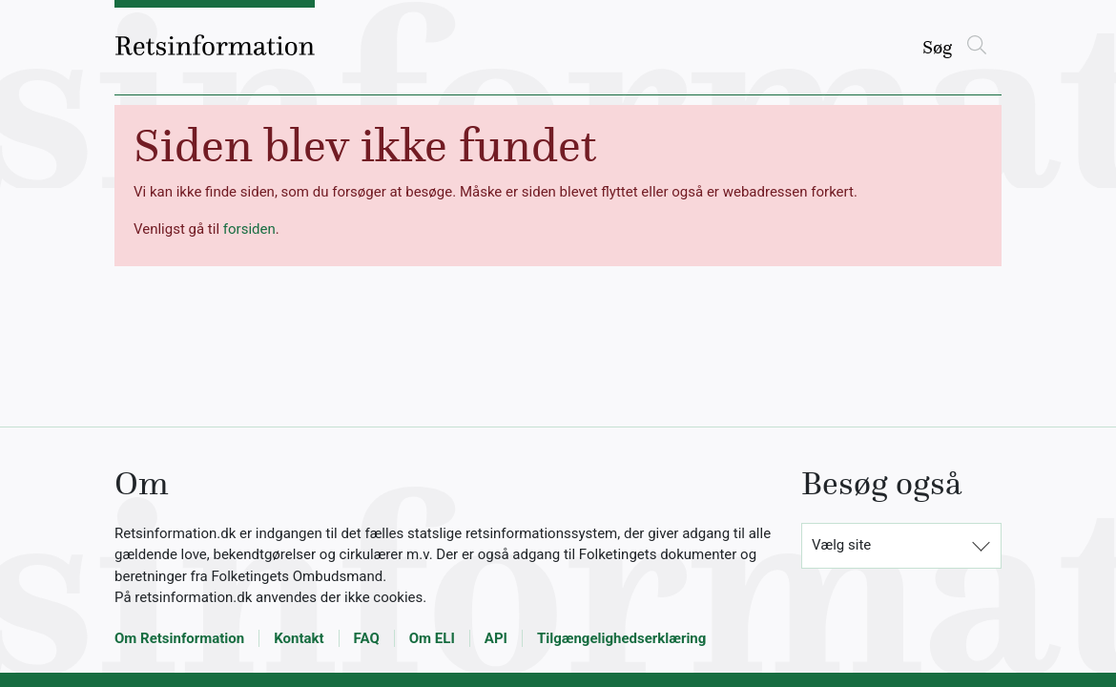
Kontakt (298, 638)
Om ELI (432, 638)
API (496, 638)
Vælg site (841, 544)
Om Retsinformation (179, 638)
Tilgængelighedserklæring (621, 638)
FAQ (367, 638)
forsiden (249, 229)
